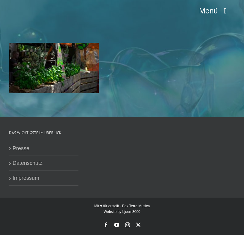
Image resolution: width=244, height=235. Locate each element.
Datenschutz (28, 163)
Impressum (26, 178)
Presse (21, 148)
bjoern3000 (131, 212)
